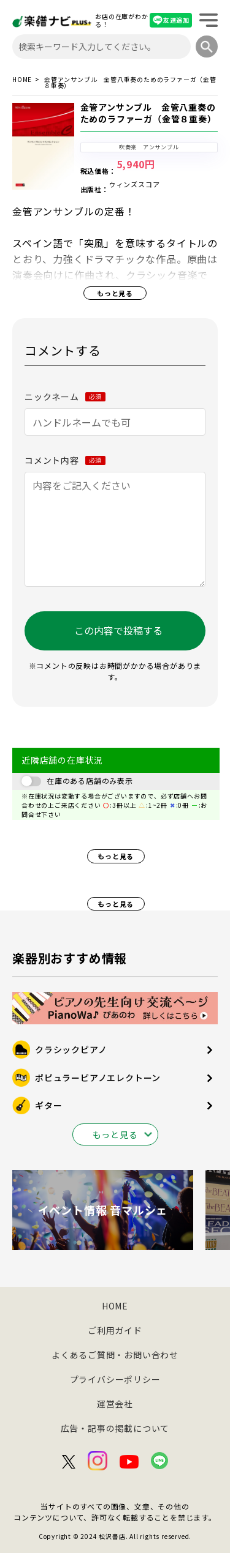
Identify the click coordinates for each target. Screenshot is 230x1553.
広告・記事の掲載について (115, 1428)
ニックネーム (65, 396)
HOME (22, 80)
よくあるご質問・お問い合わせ (115, 1354)
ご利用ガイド (115, 1330)
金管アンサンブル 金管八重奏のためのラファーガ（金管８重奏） (148, 113)
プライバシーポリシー (115, 1379)
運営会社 (115, 1403)
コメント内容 (65, 460)
